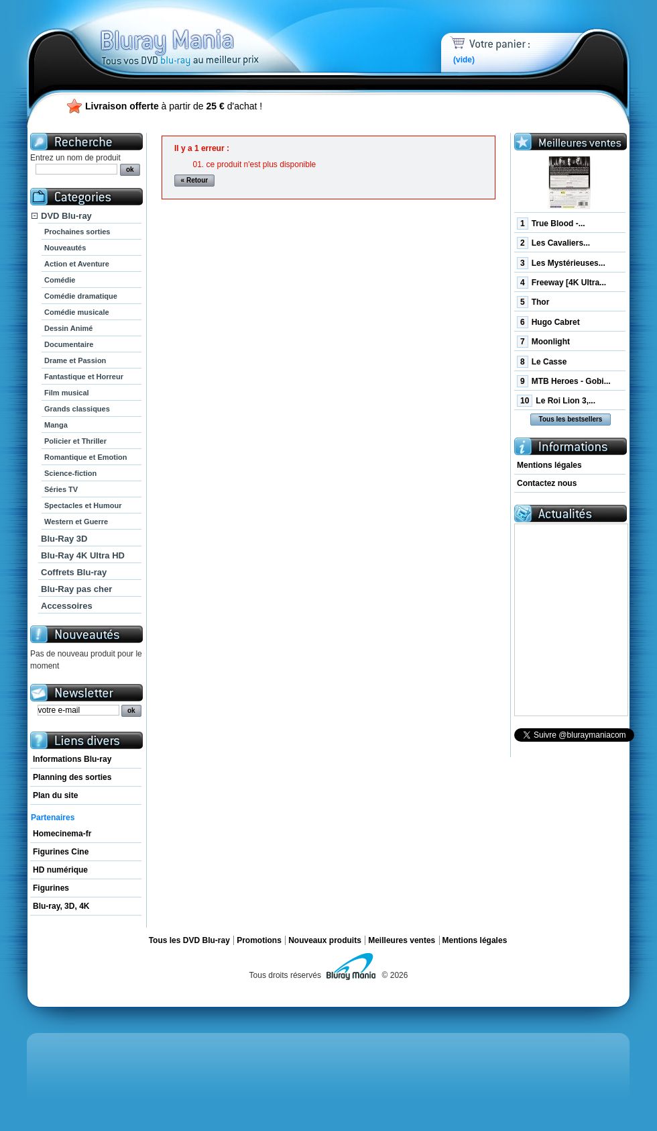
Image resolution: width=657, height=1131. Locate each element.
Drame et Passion (75, 360)
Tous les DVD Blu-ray (189, 940)
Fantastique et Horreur (83, 377)
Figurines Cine (60, 851)
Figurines (51, 888)
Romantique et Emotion (85, 457)
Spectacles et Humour (83, 505)
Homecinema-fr (62, 833)
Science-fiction (70, 473)
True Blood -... (551, 223)
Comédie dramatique (80, 296)
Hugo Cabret (548, 322)
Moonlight (543, 342)
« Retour (194, 180)
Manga (56, 425)
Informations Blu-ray (72, 759)
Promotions (259, 940)
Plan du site (55, 795)
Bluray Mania (204, 33)
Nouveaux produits (324, 940)
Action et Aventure (76, 264)
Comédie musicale (76, 312)
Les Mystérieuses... (561, 263)
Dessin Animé (68, 328)
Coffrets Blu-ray (74, 572)
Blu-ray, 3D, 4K (61, 906)
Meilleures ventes (401, 940)
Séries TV (61, 489)
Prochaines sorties (77, 232)
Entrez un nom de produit (75, 157)
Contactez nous (547, 483)
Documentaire (68, 344)
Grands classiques (77, 409)
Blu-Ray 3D (64, 539)
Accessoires (67, 606)
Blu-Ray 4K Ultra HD (83, 555)
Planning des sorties (72, 777)
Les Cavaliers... (553, 243)
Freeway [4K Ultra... (561, 283)
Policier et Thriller (75, 441)
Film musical (66, 393)
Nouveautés (65, 248)
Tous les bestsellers (571, 419)
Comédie (59, 280)
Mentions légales (549, 465)
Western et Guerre (76, 522)
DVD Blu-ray (66, 216)
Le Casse (541, 362)
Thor (533, 302)
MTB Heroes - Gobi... (564, 381)
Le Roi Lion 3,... (556, 401)
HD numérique (60, 870)
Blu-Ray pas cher (76, 589)
